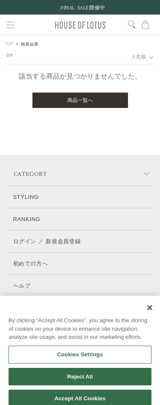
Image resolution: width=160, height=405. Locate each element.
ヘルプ (22, 286)
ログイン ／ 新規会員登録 (47, 241)
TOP (9, 44)
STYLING (26, 197)
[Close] (149, 312)
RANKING (27, 219)
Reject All (80, 382)
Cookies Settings (80, 359)
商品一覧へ (80, 100)
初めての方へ (30, 263)
